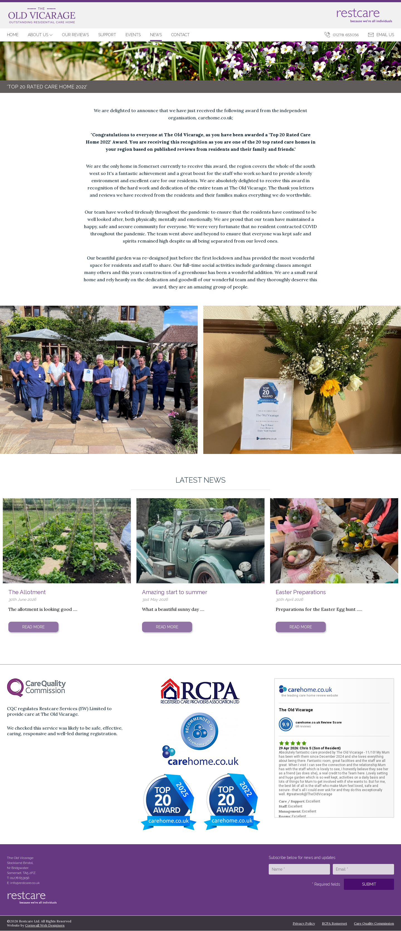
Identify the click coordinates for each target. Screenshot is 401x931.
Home (12, 35)
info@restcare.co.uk (25, 883)
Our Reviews (75, 35)
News (156, 35)
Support (107, 35)
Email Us (385, 35)
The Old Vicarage (296, 709)
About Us (40, 35)
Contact (180, 35)
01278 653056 (346, 34)
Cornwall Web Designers (45, 925)
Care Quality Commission (374, 923)
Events (133, 35)
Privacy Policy (304, 923)
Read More (33, 627)
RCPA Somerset (334, 923)
